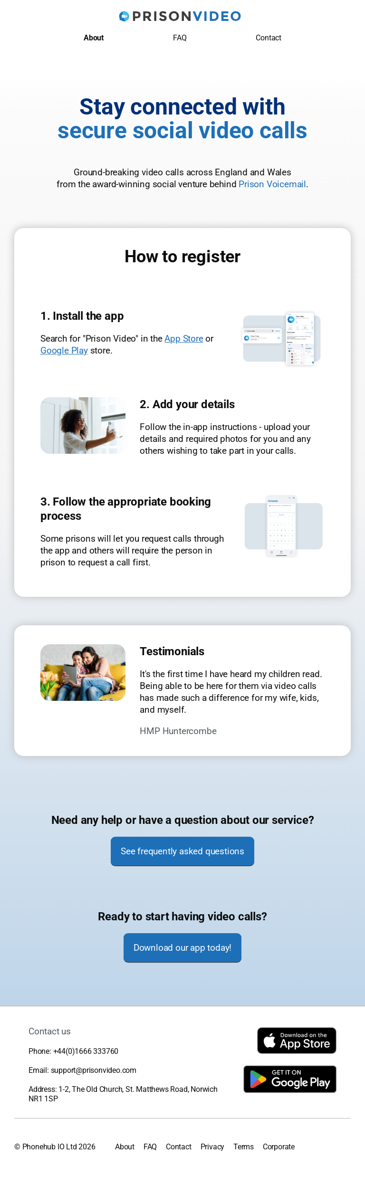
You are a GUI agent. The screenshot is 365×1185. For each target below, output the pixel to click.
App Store (183, 338)
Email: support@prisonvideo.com (82, 1070)
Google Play (64, 350)
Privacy (213, 1146)
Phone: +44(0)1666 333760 (73, 1051)
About (94, 37)
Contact (268, 37)
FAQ (179, 37)
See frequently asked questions (182, 851)
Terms (243, 1146)
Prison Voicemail (272, 184)
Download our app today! (182, 947)
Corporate (279, 1146)
